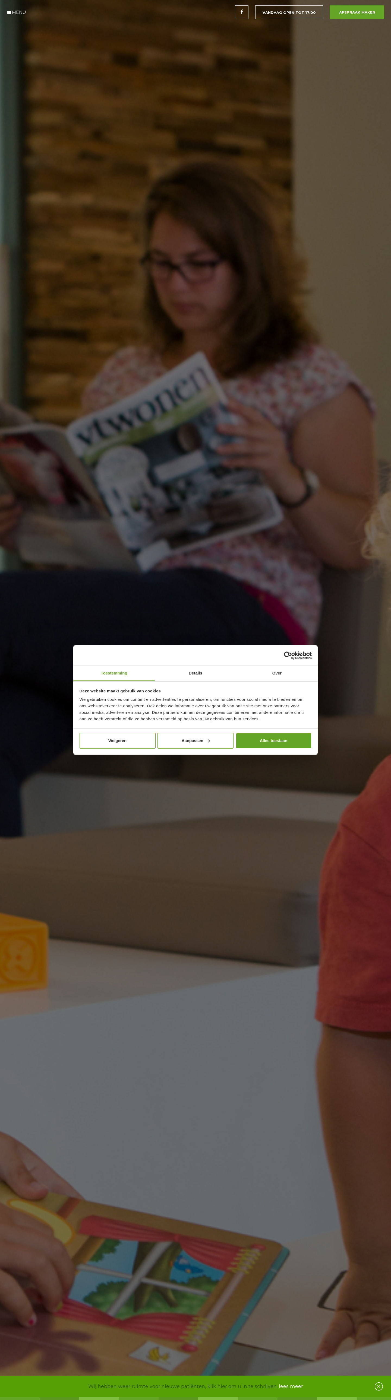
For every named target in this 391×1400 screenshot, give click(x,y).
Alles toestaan (274, 740)
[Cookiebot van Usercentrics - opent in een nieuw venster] (288, 655)
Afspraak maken (357, 12)
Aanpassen (196, 740)
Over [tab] (277, 673)
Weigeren (117, 740)
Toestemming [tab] (114, 673)
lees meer (291, 1386)
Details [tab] (195, 673)
